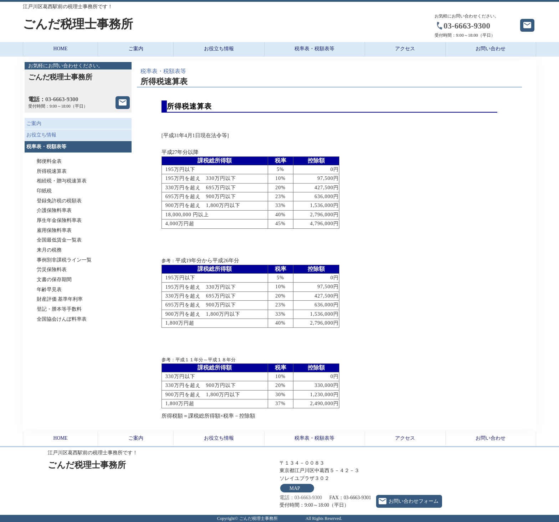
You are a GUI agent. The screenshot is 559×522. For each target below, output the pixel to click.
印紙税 (44, 190)
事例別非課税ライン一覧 (64, 260)
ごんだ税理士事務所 (116, 24)
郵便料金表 (49, 161)
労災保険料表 (52, 269)
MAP (294, 488)
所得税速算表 (52, 171)
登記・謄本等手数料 (59, 309)
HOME (60, 48)
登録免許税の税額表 (59, 200)
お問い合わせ (491, 48)
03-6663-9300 (466, 25)
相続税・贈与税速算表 (62, 181)
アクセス (405, 48)
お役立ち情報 (219, 48)
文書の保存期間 (54, 279)
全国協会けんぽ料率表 (62, 319)
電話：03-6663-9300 (301, 497)
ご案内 (135, 48)
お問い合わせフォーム (414, 501)
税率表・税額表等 (314, 48)
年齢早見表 (49, 289)
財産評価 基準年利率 (60, 299)
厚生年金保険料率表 (59, 220)
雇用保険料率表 (54, 230)
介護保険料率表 (54, 210)
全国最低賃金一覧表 (59, 240)
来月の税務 (49, 250)
